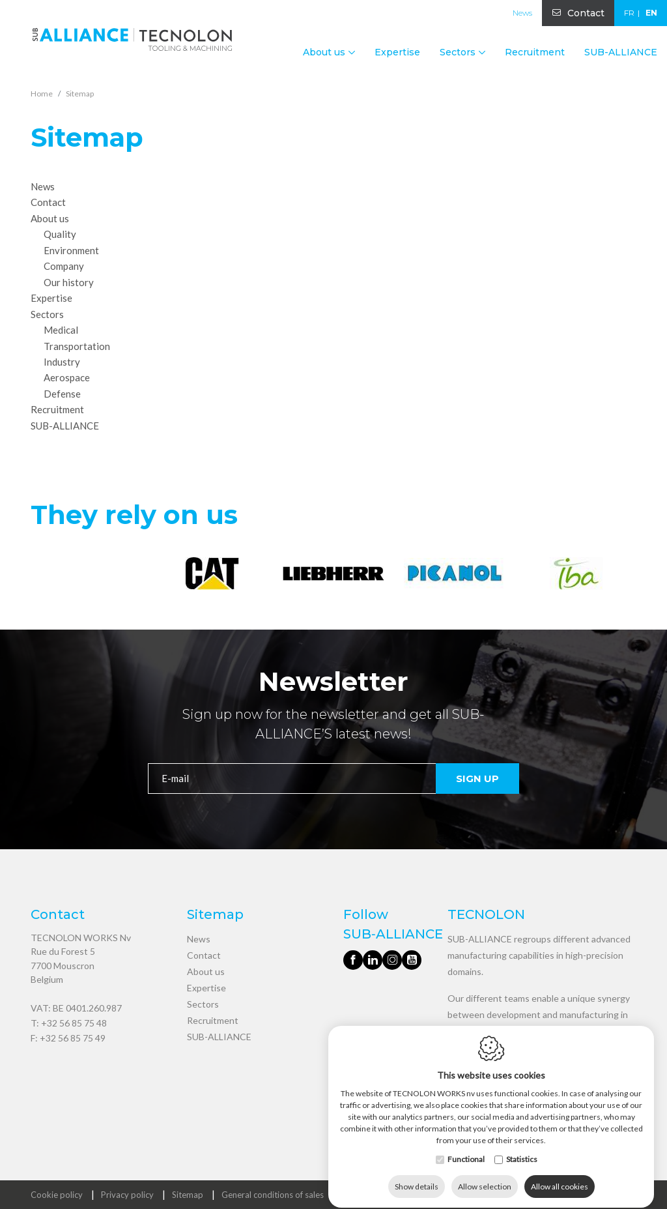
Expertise (397, 52)
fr (629, 13)
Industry (62, 362)
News (522, 13)
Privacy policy (127, 1194)
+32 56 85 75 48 (74, 1022)
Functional (466, 1147)
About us (206, 971)
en (651, 13)
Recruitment (535, 52)
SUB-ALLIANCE (620, 52)
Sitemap (187, 1194)
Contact (585, 13)
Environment (71, 250)
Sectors (203, 1004)
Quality (60, 234)
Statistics (521, 1147)
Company (64, 266)
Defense (62, 394)
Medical (61, 330)
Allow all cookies (559, 1175)
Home (42, 93)
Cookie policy (57, 1194)
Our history (69, 282)
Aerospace (67, 377)
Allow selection (484, 1175)
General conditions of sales (272, 1194)
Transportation (77, 345)
